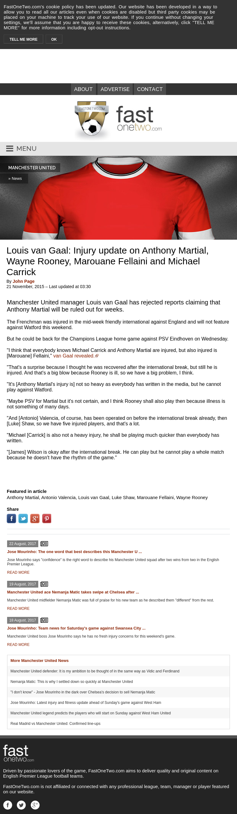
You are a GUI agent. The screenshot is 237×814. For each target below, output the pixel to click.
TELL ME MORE (23, 39)
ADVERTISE (115, 89)
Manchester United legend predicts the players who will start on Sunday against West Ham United (90, 713)
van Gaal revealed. (74, 355)
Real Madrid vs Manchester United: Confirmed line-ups (55, 723)
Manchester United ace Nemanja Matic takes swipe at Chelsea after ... (73, 592)
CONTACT (150, 89)
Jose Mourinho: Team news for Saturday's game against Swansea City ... (76, 628)
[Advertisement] (118, 473)
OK (54, 39)
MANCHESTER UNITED (32, 167)
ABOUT (83, 89)
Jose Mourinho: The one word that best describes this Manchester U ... (74, 551)
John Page (24, 281)
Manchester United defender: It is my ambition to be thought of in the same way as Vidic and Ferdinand (94, 671)
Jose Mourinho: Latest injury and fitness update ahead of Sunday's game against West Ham (85, 702)
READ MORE (18, 572)
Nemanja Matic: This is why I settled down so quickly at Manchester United (71, 682)
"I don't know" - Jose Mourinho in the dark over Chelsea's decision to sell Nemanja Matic (82, 692)
